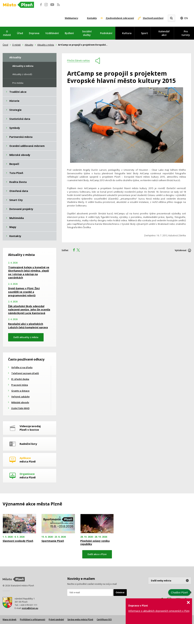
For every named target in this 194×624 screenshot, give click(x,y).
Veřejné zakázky (20, 396)
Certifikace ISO (104, 619)
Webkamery (71, 18)
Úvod (5, 44)
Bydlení (69, 33)
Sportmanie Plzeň (52, 541)
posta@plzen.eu (30, 608)
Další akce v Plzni (97, 554)
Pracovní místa (19, 384)
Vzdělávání (52, 33)
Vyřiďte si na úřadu (21, 367)
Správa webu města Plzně (80, 619)
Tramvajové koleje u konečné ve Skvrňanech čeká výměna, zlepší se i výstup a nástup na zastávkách (28, 272)
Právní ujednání (56, 619)
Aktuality (29, 44)
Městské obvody (20, 402)
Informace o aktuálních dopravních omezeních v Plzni (158, 611)
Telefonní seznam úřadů (25, 373)
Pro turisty (185, 33)
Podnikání (106, 33)
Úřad (20, 33)
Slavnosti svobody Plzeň (18, 541)
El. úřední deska (20, 379)
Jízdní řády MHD (20, 408)
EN (186, 18)
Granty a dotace (20, 390)
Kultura (127, 33)
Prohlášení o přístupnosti (32, 619)
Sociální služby (87, 33)
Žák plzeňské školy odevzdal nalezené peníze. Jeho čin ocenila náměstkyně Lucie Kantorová (29, 309)
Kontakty (92, 18)
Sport (144, 33)
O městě (7, 33)
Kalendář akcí (164, 33)
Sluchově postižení (153, 18)
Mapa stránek (9, 619)
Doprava (34, 33)
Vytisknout (180, 250)
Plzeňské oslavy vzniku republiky (95, 542)
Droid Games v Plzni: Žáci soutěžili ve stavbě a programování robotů (24, 292)
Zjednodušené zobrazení (120, 18)
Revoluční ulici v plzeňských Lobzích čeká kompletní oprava (28, 325)
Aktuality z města (45, 44)
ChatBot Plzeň (179, 592)
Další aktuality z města (25, 337)
